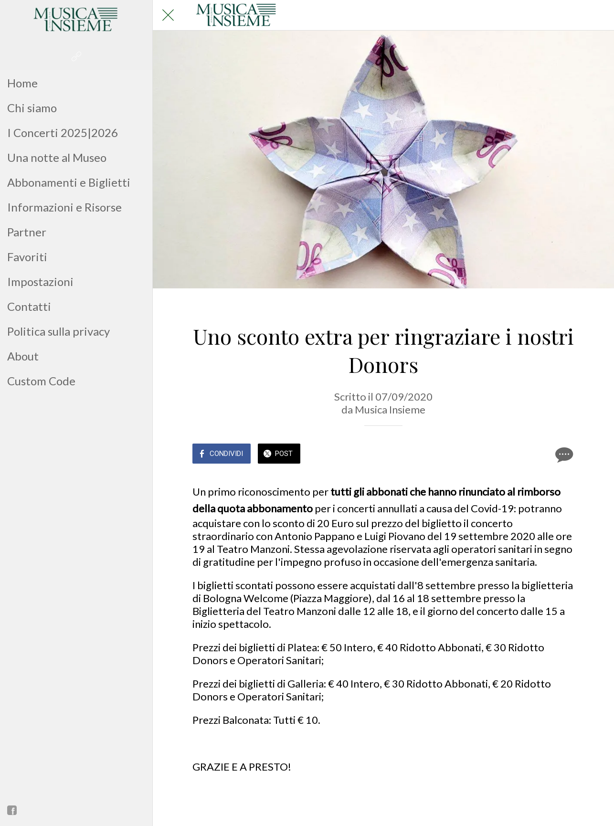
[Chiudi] (168, 15)
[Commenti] (562, 454)
